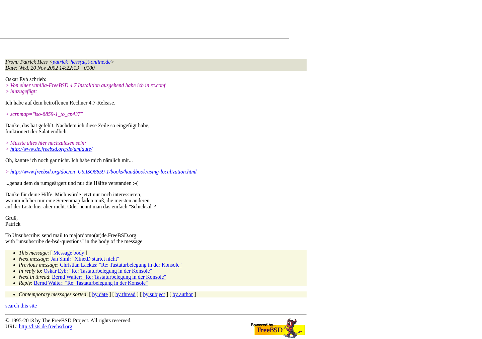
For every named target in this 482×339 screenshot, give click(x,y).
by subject (154, 294)
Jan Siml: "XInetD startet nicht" (85, 259)
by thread (125, 294)
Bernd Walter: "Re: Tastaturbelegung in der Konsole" (109, 277)
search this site (21, 306)
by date (100, 294)
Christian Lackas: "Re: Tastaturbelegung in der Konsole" (121, 265)
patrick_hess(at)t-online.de (81, 62)
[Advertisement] (127, 20)
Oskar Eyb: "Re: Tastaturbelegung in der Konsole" (98, 271)
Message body (69, 253)
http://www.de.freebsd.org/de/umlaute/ (51, 149)
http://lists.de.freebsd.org (45, 326)
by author (182, 294)
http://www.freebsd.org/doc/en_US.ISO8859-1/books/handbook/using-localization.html (103, 172)
